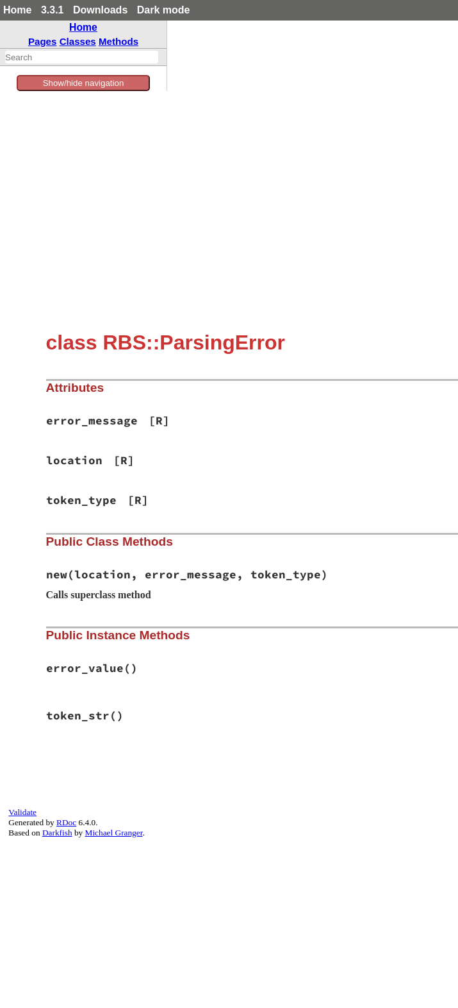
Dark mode (163, 9)
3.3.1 (52, 9)
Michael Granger (114, 832)
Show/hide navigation (83, 83)
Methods (118, 41)
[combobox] (81, 57)
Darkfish (57, 832)
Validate (22, 812)
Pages (42, 41)
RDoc (66, 822)
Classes (78, 41)
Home (17, 9)
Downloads (100, 9)
